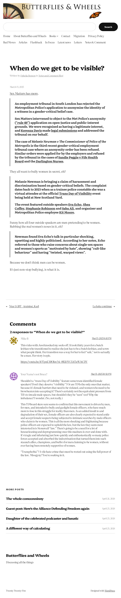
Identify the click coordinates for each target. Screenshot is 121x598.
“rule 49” (22, 122)
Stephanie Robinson (40, 208)
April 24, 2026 (108, 498)
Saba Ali (68, 208)
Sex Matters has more (24, 93)
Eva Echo (74, 204)
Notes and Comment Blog (50, 75)
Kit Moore (66, 212)
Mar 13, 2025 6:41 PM (101, 338)
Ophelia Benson (28, 75)
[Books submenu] (57, 36)
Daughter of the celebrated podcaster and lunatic (42, 518)
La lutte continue (102, 306)
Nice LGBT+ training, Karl (24, 306)
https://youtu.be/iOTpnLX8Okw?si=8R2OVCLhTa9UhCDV (54, 361)
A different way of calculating (28, 528)
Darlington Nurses (49, 161)
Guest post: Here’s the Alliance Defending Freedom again (47, 508)
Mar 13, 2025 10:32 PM (101, 373)
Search (108, 26)
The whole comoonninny (24, 498)
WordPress (110, 590)
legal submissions (64, 130)
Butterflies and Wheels (27, 555)
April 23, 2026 (108, 508)
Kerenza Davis (31, 130)
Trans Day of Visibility (75, 193)
